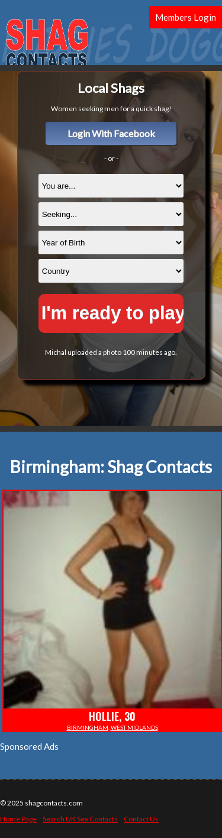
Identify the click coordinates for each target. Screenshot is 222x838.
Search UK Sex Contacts (80, 818)
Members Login (185, 17)
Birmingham (87, 727)
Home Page (18, 818)
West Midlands (134, 727)
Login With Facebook (111, 133)
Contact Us (141, 818)
